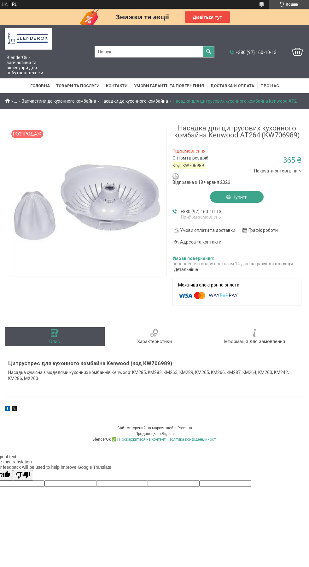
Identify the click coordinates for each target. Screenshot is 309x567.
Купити (240, 197)
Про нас (269, 85)
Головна (40, 85)
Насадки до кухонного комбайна (134, 101)
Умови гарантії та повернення (169, 85)
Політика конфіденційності (192, 439)
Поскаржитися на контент (142, 439)
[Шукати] (208, 51)
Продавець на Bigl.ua (155, 433)
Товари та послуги (78, 85)
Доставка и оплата (232, 85)
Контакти (117, 85)
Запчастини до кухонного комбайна (59, 101)
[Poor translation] (23, 475)
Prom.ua (185, 428)
